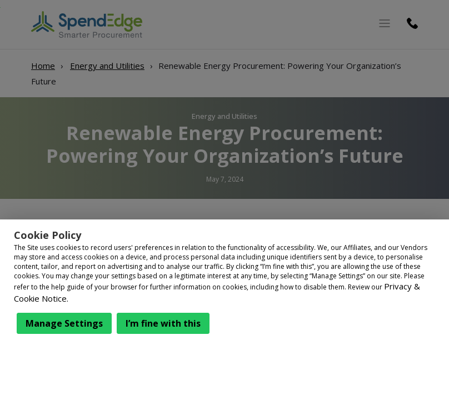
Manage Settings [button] (64, 323)
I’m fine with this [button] (163, 323)
